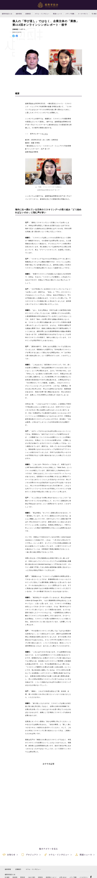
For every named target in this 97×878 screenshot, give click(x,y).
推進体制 (15, 877)
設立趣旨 (7, 877)
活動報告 (28, 14)
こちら (45, 134)
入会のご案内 (31, 877)
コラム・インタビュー (42, 14)
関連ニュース (57, 14)
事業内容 (22, 877)
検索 (94, 14)
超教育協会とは (7, 14)
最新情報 (19, 14)
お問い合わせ (62, 877)
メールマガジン (83, 14)
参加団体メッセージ (51, 877)
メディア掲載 (69, 14)
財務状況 (40, 877)
